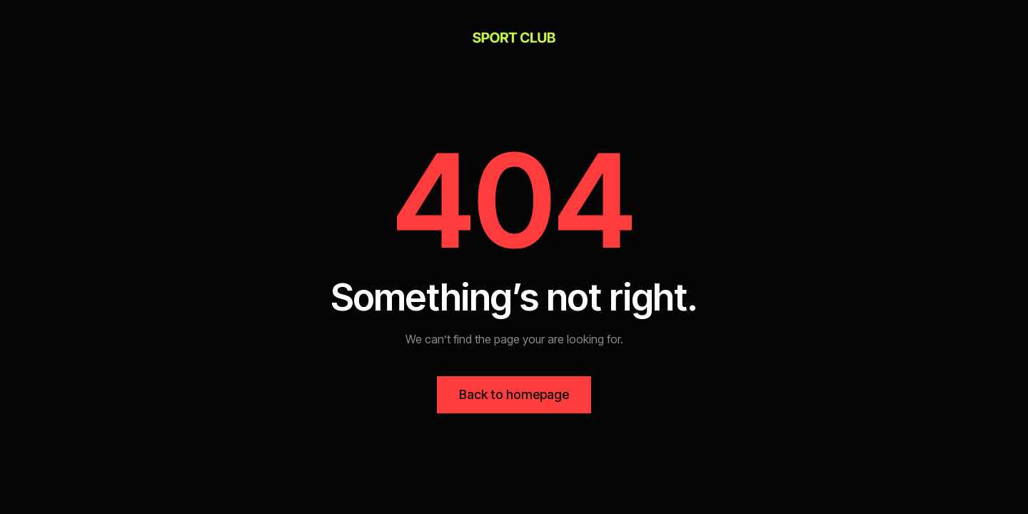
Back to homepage (514, 394)
